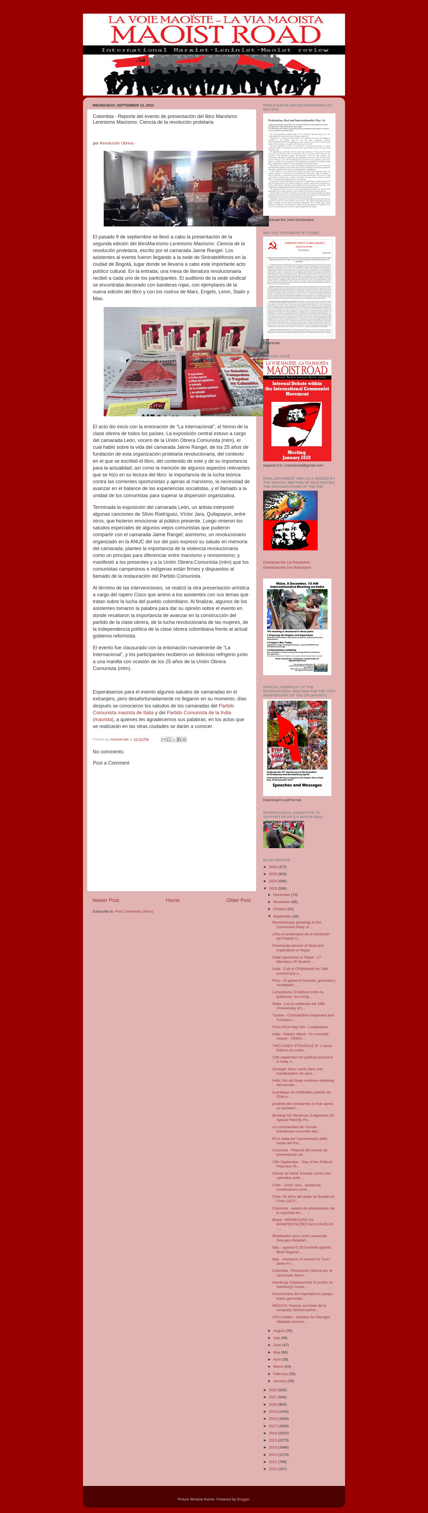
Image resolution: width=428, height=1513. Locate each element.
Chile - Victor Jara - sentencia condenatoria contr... (296, 1187)
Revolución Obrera (117, 143)
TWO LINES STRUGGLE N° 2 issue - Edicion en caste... (303, 1048)
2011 (273, 1469)
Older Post (239, 900)
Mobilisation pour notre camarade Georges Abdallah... (299, 1238)
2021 (273, 1397)
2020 (273, 1404)
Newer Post (106, 900)
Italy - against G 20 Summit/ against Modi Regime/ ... (301, 1249)
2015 (273, 1440)
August (279, 1331)
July (277, 1338)
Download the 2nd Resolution (287, 567)
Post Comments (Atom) (134, 911)
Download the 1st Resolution (286, 562)
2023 (273, 888)
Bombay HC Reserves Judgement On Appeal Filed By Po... (303, 1117)
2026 (273, 867)
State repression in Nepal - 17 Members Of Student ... (296, 959)
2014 (273, 1447)
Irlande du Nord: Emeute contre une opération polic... (301, 1175)
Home (173, 900)
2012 (273, 1462)
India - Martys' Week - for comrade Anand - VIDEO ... (300, 1036)
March (278, 1366)
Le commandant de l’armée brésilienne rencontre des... (296, 1129)
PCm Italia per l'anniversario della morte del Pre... (299, 1141)
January (280, 1381)
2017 (273, 1426)
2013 (273, 1455)
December (282, 895)
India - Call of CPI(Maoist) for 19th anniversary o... (300, 971)
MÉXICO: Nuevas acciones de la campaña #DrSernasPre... (299, 1307)
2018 (273, 1419)
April (277, 1359)
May (277, 1352)
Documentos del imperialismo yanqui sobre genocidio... (302, 1296)
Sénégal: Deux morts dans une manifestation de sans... (297, 1071)
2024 (273, 881)
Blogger (243, 1499)
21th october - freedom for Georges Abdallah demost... (301, 1319)
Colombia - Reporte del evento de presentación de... (300, 1152)
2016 (273, 1433)
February (281, 1374)
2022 (273, 1390)
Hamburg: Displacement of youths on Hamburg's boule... (302, 1284)
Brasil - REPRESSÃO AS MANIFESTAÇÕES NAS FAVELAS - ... (303, 1224)
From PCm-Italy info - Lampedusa (300, 1027)
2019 (273, 1411)
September (282, 916)
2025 (273, 874)
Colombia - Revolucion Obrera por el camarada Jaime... (302, 1273)
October (280, 909)
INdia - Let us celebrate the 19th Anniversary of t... (298, 1006)
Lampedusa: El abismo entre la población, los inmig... (297, 994)
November (282, 902)
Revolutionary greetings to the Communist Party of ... (296, 924)
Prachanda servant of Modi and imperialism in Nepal (298, 947)
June (277, 1345)
